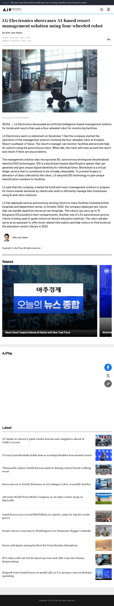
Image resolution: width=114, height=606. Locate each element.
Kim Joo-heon (20, 237)
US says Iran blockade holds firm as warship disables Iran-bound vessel (49, 2)
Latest (5, 2)
